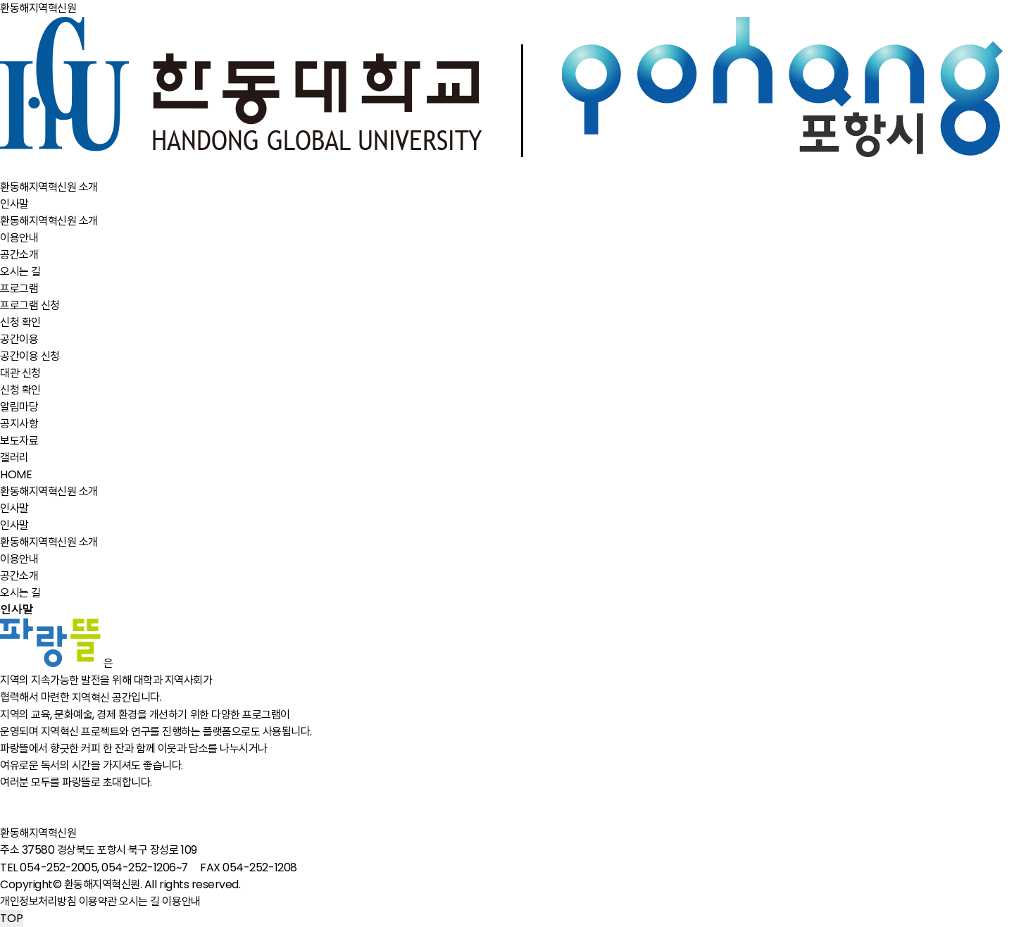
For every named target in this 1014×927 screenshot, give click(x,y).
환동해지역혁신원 (39, 833)
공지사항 (19, 424)
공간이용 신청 (30, 356)
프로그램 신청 (30, 305)
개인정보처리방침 (38, 901)
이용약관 (98, 901)
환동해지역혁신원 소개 (49, 187)
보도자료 (19, 441)
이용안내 (19, 238)
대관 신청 (20, 373)
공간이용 (19, 339)
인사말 (14, 204)
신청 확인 (20, 322)
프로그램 (19, 288)
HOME (16, 474)
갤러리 (14, 457)
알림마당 (19, 407)
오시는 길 (20, 271)
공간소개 (19, 255)
